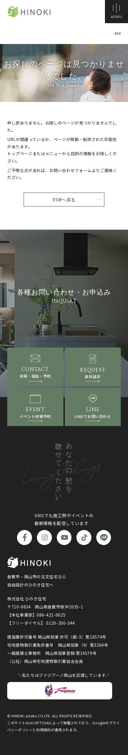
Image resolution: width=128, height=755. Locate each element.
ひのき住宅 (28, 12)
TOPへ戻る (64, 199)
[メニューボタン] (116, 11)
